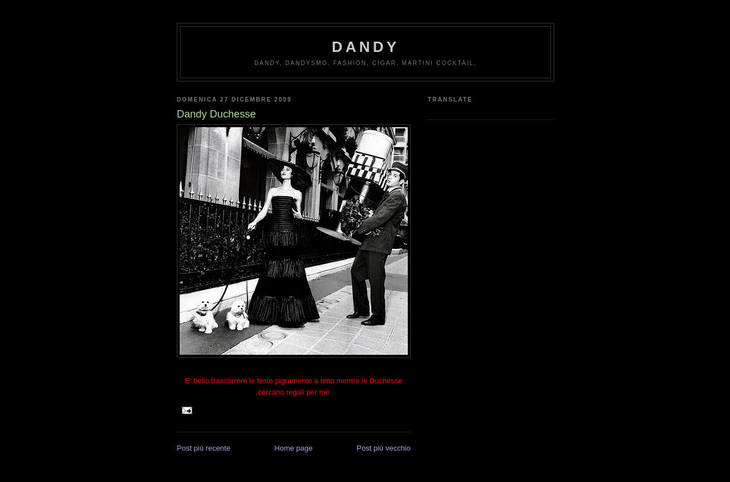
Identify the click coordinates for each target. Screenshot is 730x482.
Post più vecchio (383, 448)
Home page (293, 448)
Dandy (365, 46)
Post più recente (203, 448)
